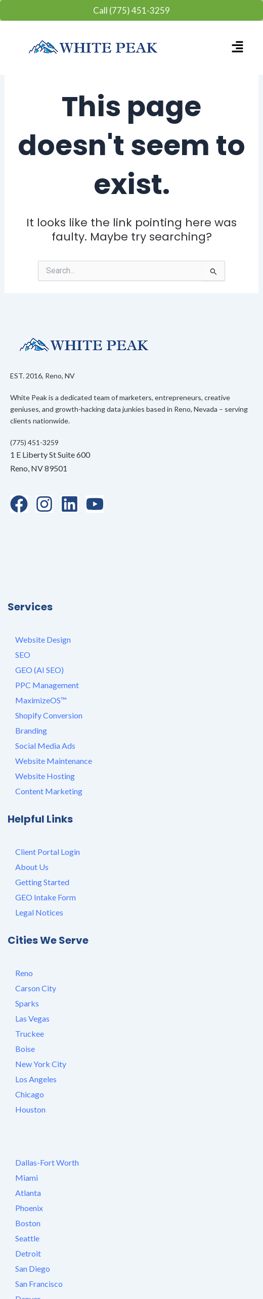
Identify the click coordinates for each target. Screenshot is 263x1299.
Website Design (43, 596)
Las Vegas (32, 975)
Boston (27, 1179)
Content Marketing (48, 747)
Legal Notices (39, 869)
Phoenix (29, 1164)
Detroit (28, 1210)
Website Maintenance (53, 717)
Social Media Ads (45, 702)
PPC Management (47, 641)
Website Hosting (45, 732)
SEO (22, 611)
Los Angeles (36, 1035)
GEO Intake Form (45, 853)
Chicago (29, 1050)
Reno (24, 929)
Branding (31, 687)
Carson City (35, 944)
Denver (27, 1255)
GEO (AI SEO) (39, 626)
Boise (25, 1005)
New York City (40, 1020)
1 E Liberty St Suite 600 (50, 454)
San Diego (32, 1225)
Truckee (29, 990)
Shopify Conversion (48, 672)
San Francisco (39, 1240)
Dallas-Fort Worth (47, 1119)
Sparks (27, 960)
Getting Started (42, 838)
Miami (26, 1134)
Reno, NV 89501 (38, 468)
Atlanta (28, 1149)
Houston (30, 1066)
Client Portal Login (47, 808)
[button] (237, 47)
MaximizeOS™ (41, 656)
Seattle (27, 1194)
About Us (32, 823)
